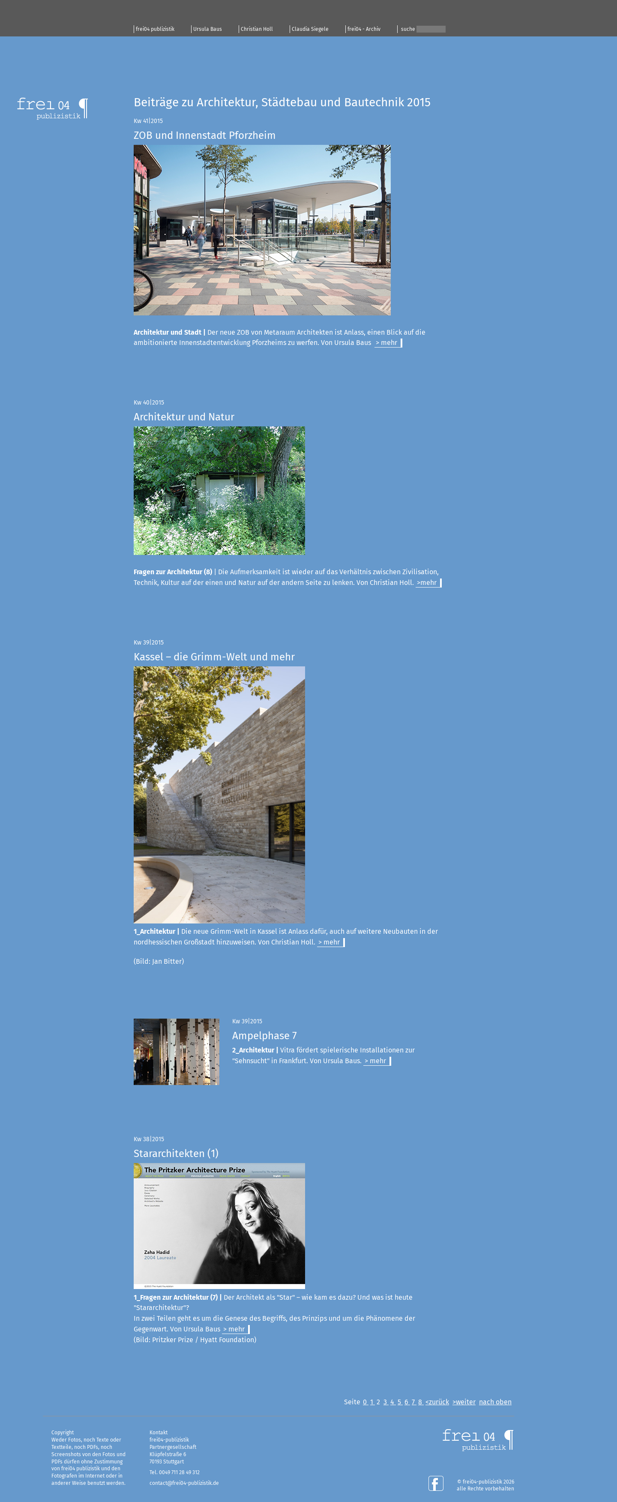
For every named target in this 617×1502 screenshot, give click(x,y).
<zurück (437, 1402)
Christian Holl (257, 29)
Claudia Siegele (310, 29)
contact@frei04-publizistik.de (184, 1483)
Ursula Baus (207, 29)
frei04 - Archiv (363, 29)
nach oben (495, 1402)
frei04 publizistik (155, 29)
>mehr (427, 583)
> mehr (386, 343)
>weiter (464, 1402)
